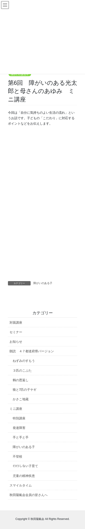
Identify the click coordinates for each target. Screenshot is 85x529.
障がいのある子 (20, 74)
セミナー (16, 332)
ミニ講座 (16, 409)
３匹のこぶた (22, 370)
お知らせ (16, 341)
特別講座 (19, 418)
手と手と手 (21, 437)
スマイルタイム (21, 485)
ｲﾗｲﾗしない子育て (25, 466)
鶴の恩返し (21, 380)
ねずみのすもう (24, 361)
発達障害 (19, 428)
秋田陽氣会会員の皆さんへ (29, 495)
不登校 (17, 456)
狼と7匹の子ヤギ (25, 389)
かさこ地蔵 (21, 399)
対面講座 (16, 322)
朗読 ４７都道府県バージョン (32, 351)
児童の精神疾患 (24, 476)
